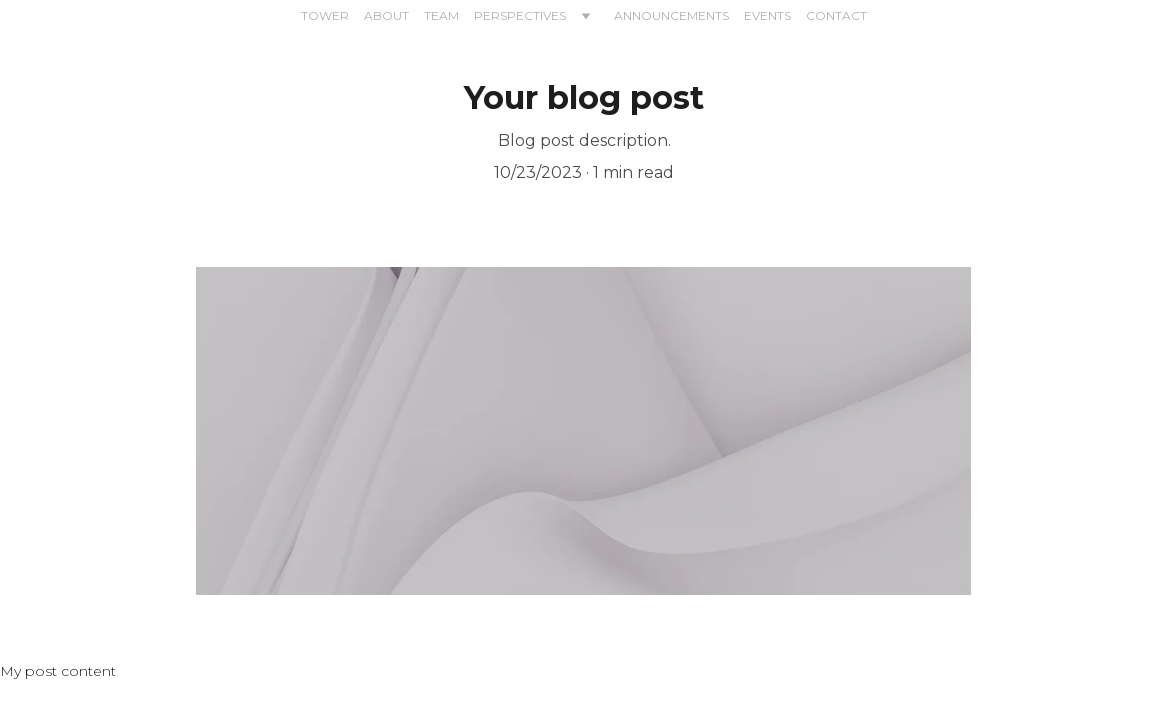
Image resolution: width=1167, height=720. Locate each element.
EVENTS (767, 15)
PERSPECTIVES (520, 15)
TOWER (325, 15)
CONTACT (836, 15)
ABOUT (386, 15)
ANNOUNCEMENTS (671, 15)
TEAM (441, 15)
